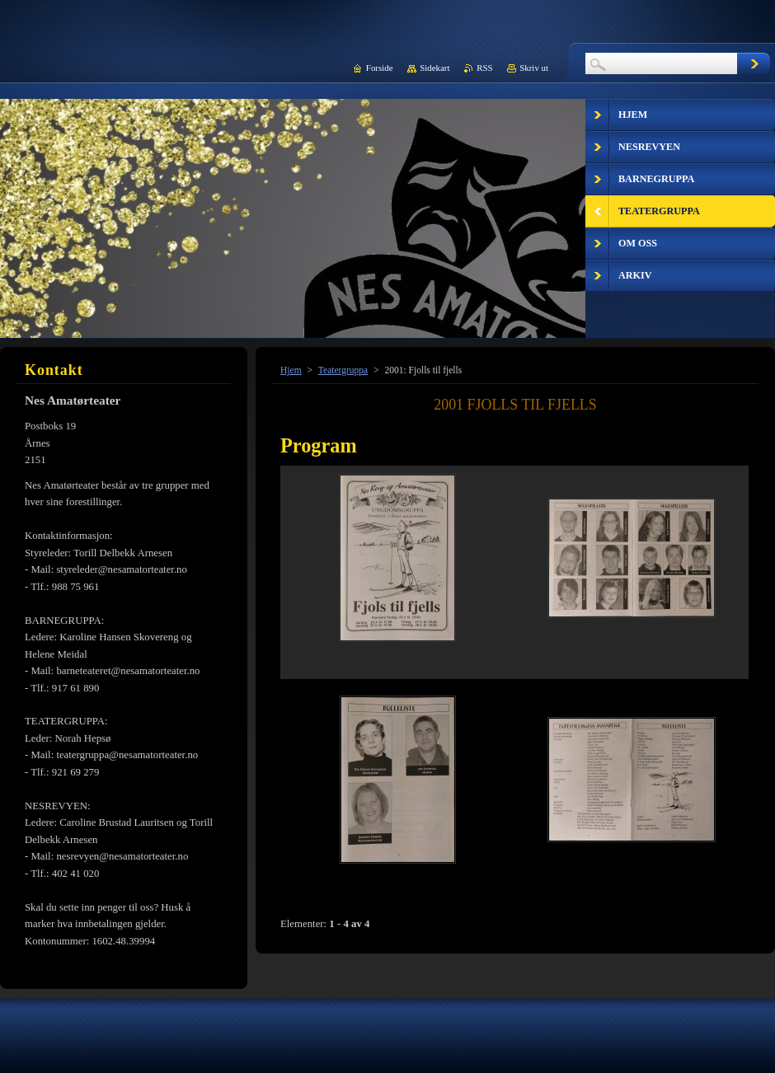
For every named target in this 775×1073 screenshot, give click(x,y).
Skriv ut (533, 68)
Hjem (291, 370)
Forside (379, 68)
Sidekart (434, 68)
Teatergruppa (343, 370)
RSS (484, 68)
